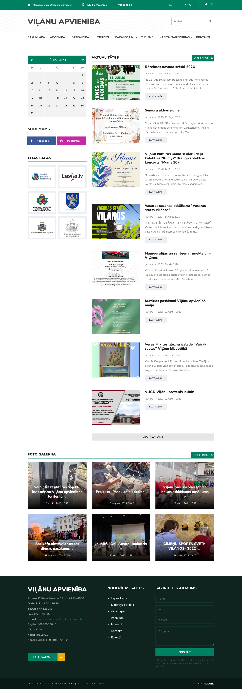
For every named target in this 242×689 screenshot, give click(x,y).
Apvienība (58, 37)
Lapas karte (119, 598)
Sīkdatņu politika (122, 605)
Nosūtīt (185, 652)
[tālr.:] (184, 609)
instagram (70, 141)
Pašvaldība (81, 37)
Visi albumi (203, 455)
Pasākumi (117, 618)
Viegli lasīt (125, 5)
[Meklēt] (188, 21)
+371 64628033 (95, 5)
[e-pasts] (184, 620)
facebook (40, 141)
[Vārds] (184, 599)
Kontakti (203, 37)
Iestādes (102, 37)
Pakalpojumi (125, 37)
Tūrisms (147, 37)
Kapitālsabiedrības (175, 37)
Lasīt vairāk (155, 96)
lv (170, 5)
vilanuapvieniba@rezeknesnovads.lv (50, 5)
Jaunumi (149, 73)
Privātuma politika (96, 683)
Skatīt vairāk (153, 437)
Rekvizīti (116, 637)
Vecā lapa (118, 611)
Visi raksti (203, 58)
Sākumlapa (36, 37)
